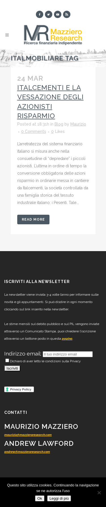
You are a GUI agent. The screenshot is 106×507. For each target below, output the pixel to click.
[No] (99, 492)
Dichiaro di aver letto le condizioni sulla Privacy (43, 361)
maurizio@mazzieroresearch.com (28, 435)
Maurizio (78, 124)
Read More (33, 219)
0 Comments (33, 131)
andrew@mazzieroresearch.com (27, 452)
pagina (67, 339)
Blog (59, 124)
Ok (39, 498)
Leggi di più (59, 498)
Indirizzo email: (23, 353)
